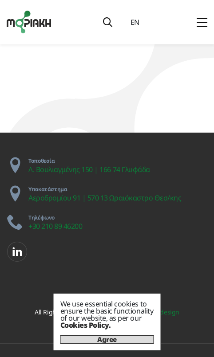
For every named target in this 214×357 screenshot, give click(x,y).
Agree (107, 339)
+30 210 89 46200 (55, 226)
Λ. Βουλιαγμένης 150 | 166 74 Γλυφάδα (89, 169)
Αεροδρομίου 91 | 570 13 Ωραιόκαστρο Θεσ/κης (104, 198)
